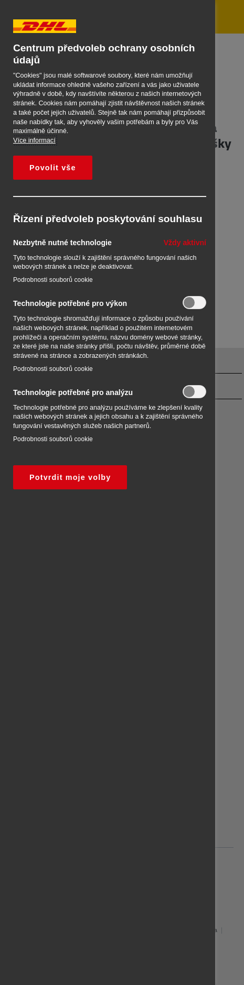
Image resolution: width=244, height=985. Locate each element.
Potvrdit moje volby (70, 477)
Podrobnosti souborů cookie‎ (53, 279)
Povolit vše (52, 167)
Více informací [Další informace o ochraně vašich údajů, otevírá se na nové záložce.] (34, 140)
